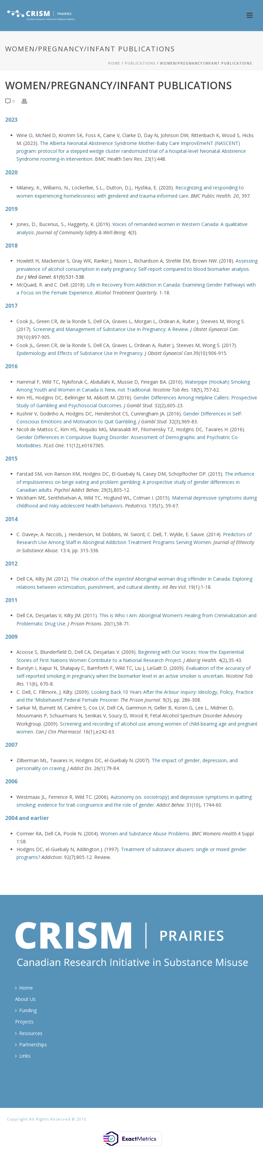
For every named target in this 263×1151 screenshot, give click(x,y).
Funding (26, 1010)
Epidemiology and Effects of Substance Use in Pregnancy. (80, 353)
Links (22, 1056)
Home (114, 63)
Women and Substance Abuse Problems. (146, 833)
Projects (24, 1021)
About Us (25, 999)
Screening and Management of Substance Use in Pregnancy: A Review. (111, 329)
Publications (140, 63)
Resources (28, 1033)
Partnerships (31, 1044)
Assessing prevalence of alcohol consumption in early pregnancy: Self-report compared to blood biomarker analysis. (137, 268)
